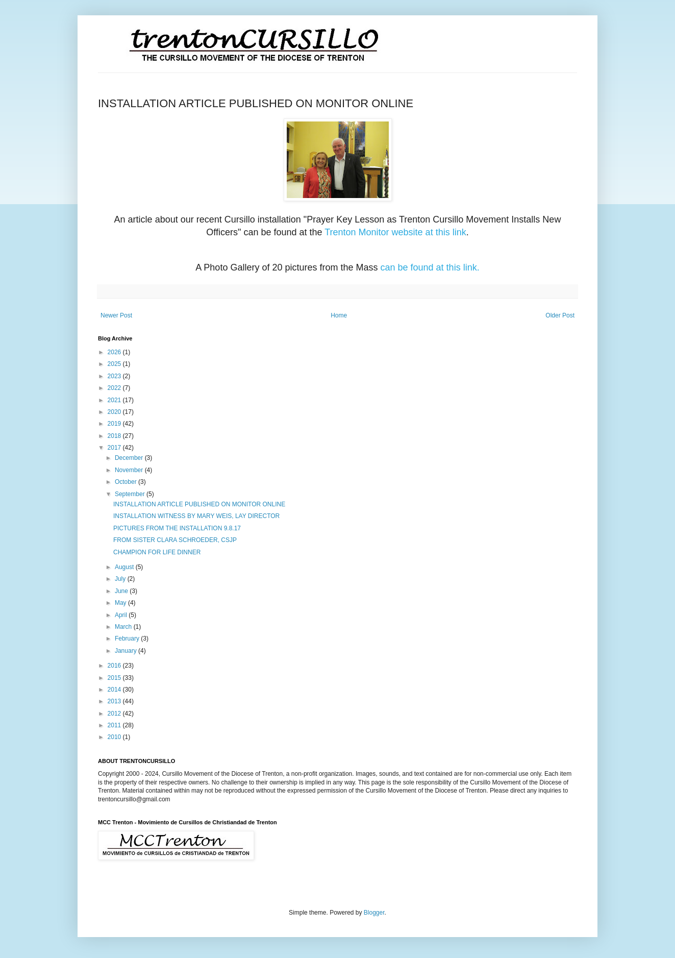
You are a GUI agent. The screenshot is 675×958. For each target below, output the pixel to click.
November (130, 470)
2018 (115, 435)
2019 (115, 423)
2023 (115, 376)
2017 (115, 447)
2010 (115, 737)
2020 (115, 411)
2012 (115, 713)
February (128, 638)
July (121, 578)
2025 (115, 363)
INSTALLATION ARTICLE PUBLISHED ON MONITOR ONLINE (199, 504)
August (125, 567)
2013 (115, 701)
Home (339, 315)
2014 (115, 689)
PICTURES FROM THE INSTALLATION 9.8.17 (177, 528)
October (126, 481)
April (122, 615)
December (130, 457)
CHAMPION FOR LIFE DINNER (157, 552)
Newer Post (116, 315)
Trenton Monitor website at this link (395, 232)
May (121, 602)
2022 (115, 387)
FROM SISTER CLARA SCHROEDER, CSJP (175, 540)
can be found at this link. (430, 267)
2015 (115, 677)
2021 (115, 400)
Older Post (559, 315)
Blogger (374, 912)
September (130, 494)
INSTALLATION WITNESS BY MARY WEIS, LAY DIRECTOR (196, 516)
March (124, 626)
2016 (115, 665)
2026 (115, 352)
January (126, 650)
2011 (115, 725)
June (122, 591)
